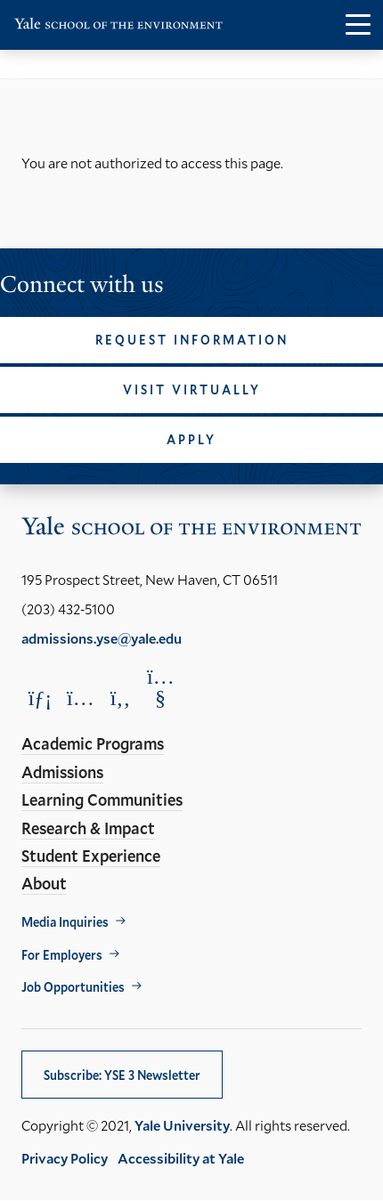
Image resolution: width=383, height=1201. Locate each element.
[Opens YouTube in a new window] (160, 687)
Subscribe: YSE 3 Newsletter (122, 1075)
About (44, 883)
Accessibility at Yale (181, 1157)
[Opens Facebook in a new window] (120, 697)
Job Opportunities (73, 986)
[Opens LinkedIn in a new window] (40, 697)
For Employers (61, 954)
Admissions (62, 772)
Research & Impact (88, 828)
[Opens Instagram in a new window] (80, 697)
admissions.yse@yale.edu (101, 638)
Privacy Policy (64, 1157)
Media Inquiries (65, 921)
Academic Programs (92, 743)
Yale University (182, 1125)
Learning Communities (102, 799)
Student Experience (90, 855)
